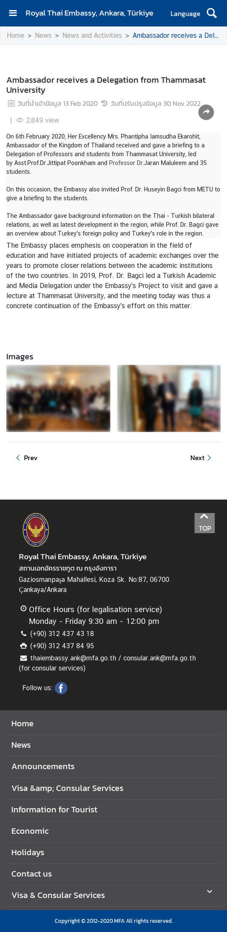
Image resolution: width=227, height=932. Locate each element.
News (43, 35)
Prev (25, 458)
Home (15, 35)
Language (185, 13)
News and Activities (92, 35)
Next (202, 458)
